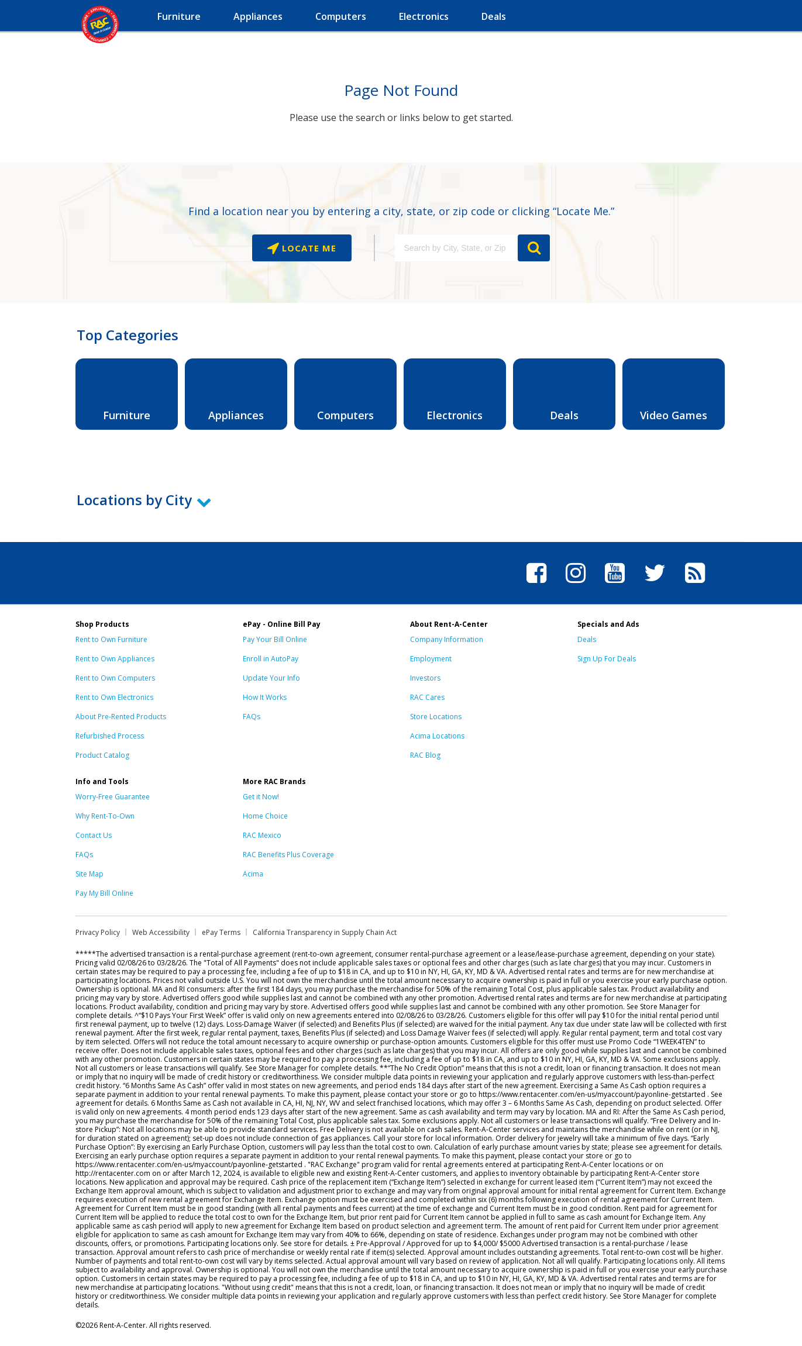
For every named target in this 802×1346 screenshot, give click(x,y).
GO (534, 247)
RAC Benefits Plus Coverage (288, 855)
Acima (253, 874)
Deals (586, 639)
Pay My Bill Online (104, 893)
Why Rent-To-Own (105, 816)
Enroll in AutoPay (270, 659)
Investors (425, 678)
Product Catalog (102, 755)
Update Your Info (271, 678)
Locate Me (307, 248)
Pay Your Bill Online (275, 639)
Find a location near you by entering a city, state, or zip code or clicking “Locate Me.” (401, 211)
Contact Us (93, 835)
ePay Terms (221, 932)
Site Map (89, 874)
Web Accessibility (161, 932)
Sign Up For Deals (606, 659)
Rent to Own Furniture (111, 639)
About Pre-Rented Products (120, 717)
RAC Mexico (262, 835)
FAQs (251, 717)
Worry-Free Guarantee (112, 797)
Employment (431, 659)
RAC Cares (427, 697)
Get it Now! (261, 797)
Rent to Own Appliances (114, 659)
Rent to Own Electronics (114, 697)
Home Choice (265, 816)
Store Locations (436, 717)
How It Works (265, 697)
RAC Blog (425, 755)
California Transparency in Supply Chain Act (325, 932)
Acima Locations (437, 736)
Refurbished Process (109, 736)
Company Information (446, 639)
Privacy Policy (97, 932)
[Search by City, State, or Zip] (456, 247)
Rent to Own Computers (115, 678)
